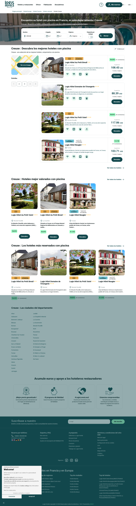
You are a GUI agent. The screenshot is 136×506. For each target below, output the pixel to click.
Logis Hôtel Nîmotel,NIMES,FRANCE (109, 493)
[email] (89, 421)
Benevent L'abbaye (16, 319)
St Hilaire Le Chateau (39, 353)
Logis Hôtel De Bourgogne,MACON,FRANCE (112, 481)
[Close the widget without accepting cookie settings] (11, 467)
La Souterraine (37, 322)
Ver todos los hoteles (116, 168)
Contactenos (44, 438)
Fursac (13, 353)
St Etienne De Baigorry (39, 344)
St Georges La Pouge (39, 347)
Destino (25, 32)
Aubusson (14, 316)
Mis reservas (43, 435)
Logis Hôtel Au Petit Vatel (78, 117)
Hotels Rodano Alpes (47, 478)
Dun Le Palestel (15, 344)
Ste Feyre (36, 359)
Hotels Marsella (74, 481)
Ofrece (38, 5)
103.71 (117, 151)
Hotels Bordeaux (75, 492)
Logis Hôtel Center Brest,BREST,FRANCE (111, 478)
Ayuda (99, 448)
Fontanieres (14, 350)
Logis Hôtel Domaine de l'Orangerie (82, 86)
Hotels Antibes (74, 484)
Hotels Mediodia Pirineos (48, 486)
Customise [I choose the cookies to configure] (12, 496)
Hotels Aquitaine (45, 484)
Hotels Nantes (74, 478)
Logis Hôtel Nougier (75, 145)
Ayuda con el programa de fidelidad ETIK (52, 441)
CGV (98, 445)
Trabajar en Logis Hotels (76, 449)
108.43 (117, 67)
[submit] (118, 421)
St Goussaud (37, 350)
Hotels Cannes (74, 489)
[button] (3, 502)
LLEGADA (48, 32)
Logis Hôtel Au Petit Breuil (77, 62)
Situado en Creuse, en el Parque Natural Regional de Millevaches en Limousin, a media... (52, 225)
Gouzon (13, 365)
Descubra (117, 76)
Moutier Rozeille (37, 325)
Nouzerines (36, 332)
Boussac (13, 332)
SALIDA (58, 32)
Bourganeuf (14, 329)
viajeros (70, 32)
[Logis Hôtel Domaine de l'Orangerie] (53, 95)
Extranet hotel (73, 438)
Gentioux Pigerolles (17, 359)
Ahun (12, 313)
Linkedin (76, 460)
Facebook (66, 460)
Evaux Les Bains (16, 347)
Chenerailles (14, 338)
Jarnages (14, 371)
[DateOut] (61, 36)
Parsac (35, 335)
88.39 (117, 93)
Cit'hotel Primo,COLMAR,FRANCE (109, 490)
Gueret (13, 368)
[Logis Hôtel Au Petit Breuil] (53, 67)
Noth (34, 329)
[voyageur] (75, 36)
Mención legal (101, 437)
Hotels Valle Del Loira (47, 492)
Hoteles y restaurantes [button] (25, 5)
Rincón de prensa (74, 441)
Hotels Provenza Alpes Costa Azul (50, 481)
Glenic (13, 362)
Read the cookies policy (10, 490)
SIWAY (92, 504)
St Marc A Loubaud (38, 356)
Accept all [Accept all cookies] (32, 496)
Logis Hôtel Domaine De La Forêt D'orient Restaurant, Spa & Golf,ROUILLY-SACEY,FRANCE (111, 486)
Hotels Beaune (74, 486)
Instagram (71, 460)
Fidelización (48, 5)
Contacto (71, 443)
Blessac (13, 322)
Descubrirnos (59, 5)
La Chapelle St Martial (39, 316)
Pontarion (36, 338)
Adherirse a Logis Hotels (76, 435)
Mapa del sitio (101, 451)
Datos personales (102, 440)
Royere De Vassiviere (39, 341)
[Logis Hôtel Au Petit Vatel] (53, 122)
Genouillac (14, 356)
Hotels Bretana (45, 489)
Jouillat (35, 313)
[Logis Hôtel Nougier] (53, 150)
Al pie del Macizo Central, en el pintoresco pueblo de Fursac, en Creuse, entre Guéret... (82, 225)
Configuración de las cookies (105, 443)
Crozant (13, 341)
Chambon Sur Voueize (17, 335)
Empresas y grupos (74, 446)
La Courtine (36, 319)
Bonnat (13, 325)
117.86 (117, 122)
